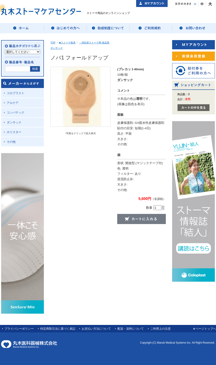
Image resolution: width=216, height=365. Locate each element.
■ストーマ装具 (67, 42)
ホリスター (14, 132)
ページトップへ (206, 328)
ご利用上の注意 (160, 328)
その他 (11, 141)
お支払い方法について (96, 328)
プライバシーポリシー (19, 328)
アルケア (12, 102)
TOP (52, 42)
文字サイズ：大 (209, 4)
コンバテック (15, 112)
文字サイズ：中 (202, 4)
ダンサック (14, 122)
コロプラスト (15, 93)
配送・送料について (130, 328)
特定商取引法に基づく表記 (57, 328)
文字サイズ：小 (194, 4)
